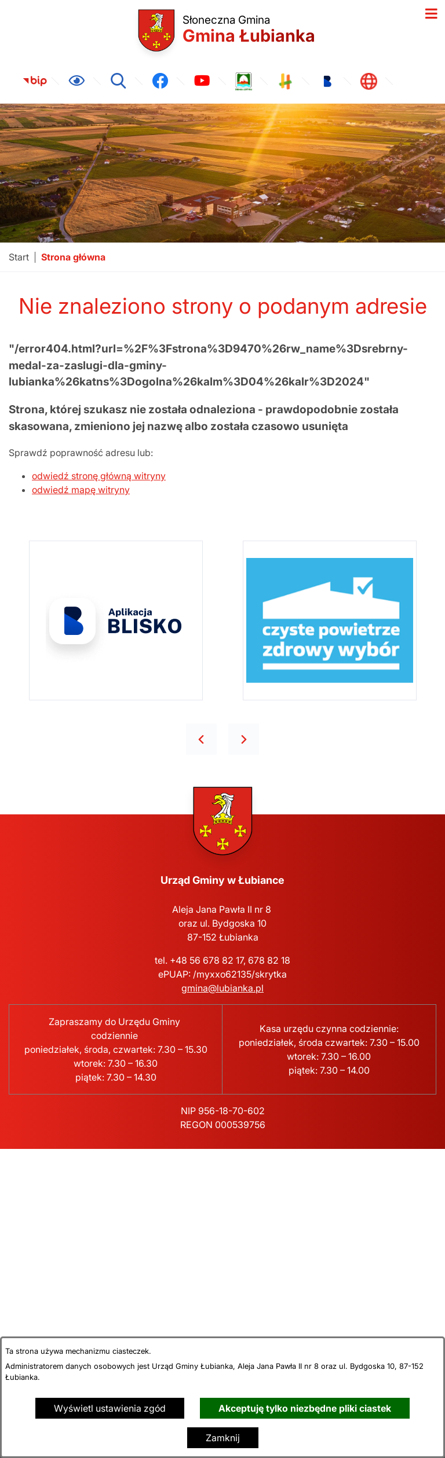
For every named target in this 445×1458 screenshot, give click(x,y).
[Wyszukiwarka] (118, 81)
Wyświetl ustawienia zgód (110, 1408)
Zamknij (223, 1438)
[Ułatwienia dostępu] (76, 81)
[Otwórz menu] (431, 14)
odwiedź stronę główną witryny (99, 476)
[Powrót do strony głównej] (19, 257)
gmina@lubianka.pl (222, 988)
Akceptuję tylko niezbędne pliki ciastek (304, 1408)
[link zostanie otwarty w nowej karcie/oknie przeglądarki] (35, 81)
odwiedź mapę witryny (81, 489)
